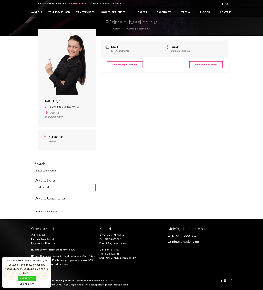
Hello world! (43, 187)
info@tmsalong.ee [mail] (112, 3)
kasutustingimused (118, 284)
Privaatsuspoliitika (95, 284)
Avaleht (116, 28)
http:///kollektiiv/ (54, 116)
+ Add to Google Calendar (124, 64)
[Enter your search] (65, 170)
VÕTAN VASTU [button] (27, 278)
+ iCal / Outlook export (206, 64)
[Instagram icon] (226, 3)
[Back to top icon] (230, 279)
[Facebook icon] (222, 3)
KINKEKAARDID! (79, 3)
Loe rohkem (26, 283)
